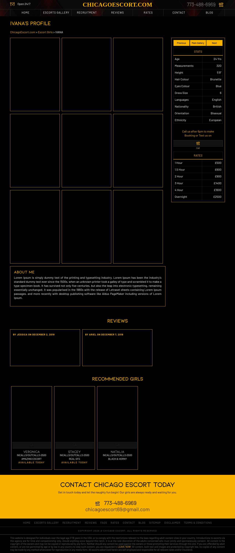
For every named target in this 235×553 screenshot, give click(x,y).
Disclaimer (172, 522)
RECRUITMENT (87, 12)
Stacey (74, 452)
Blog (209, 12)
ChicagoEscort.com (117, 4)
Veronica (31, 452)
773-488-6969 (201, 4)
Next (214, 42)
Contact (178, 12)
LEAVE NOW (124, 546)
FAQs (103, 522)
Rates (148, 12)
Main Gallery (198, 42)
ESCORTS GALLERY (56, 12)
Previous (181, 42)
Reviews (117, 12)
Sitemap (155, 522)
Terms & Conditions (198, 522)
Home (26, 12)
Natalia (117, 452)
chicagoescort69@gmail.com (117, 509)
